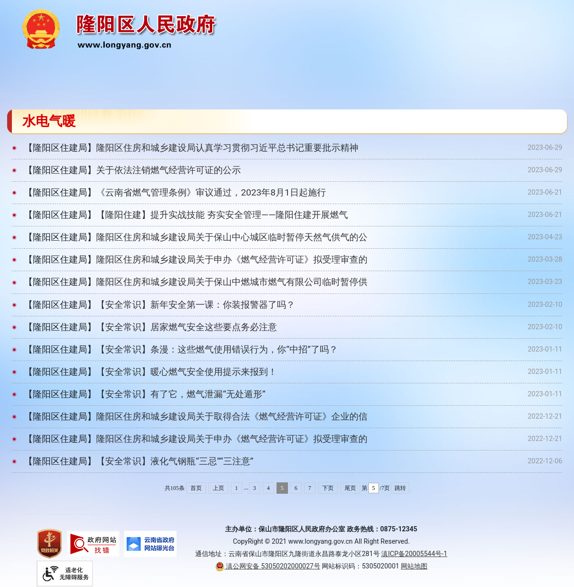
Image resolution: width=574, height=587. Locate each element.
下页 (328, 488)
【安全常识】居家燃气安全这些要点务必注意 (186, 327)
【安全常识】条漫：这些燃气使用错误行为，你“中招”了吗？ (217, 349)
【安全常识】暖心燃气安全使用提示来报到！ (186, 371)
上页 (218, 488)
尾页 (350, 488)
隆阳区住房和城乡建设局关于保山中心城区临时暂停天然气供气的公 (231, 237)
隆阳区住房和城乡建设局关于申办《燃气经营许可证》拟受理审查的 (231, 259)
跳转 (400, 488)
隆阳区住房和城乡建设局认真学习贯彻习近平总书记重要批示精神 (227, 147)
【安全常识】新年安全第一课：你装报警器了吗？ (195, 304)
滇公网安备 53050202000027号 (267, 566)
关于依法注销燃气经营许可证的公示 (168, 170)
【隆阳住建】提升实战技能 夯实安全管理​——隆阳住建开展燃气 (222, 214)
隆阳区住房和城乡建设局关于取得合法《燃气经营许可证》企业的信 (231, 416)
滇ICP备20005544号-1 (414, 554)
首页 (196, 488)
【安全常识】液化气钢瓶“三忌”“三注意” (174, 461)
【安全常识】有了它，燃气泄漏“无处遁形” (181, 394)
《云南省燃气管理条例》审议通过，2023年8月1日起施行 (211, 192)
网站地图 (414, 566)
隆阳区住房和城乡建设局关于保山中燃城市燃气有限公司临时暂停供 (231, 281)
